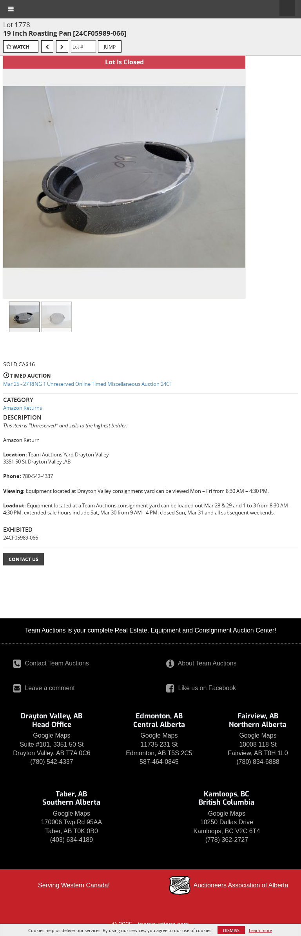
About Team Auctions (201, 663)
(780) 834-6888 (257, 761)
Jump (110, 47)
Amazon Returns (22, 407)
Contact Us (23, 559)
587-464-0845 (159, 761)
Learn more (260, 930)
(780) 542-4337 (51, 761)
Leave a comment (44, 688)
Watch (21, 47)
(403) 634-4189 (71, 839)
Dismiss (231, 930)
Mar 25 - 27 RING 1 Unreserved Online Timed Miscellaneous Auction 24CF (87, 383)
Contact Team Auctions (51, 663)
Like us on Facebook (201, 688)
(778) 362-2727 (226, 839)
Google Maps (51, 735)
